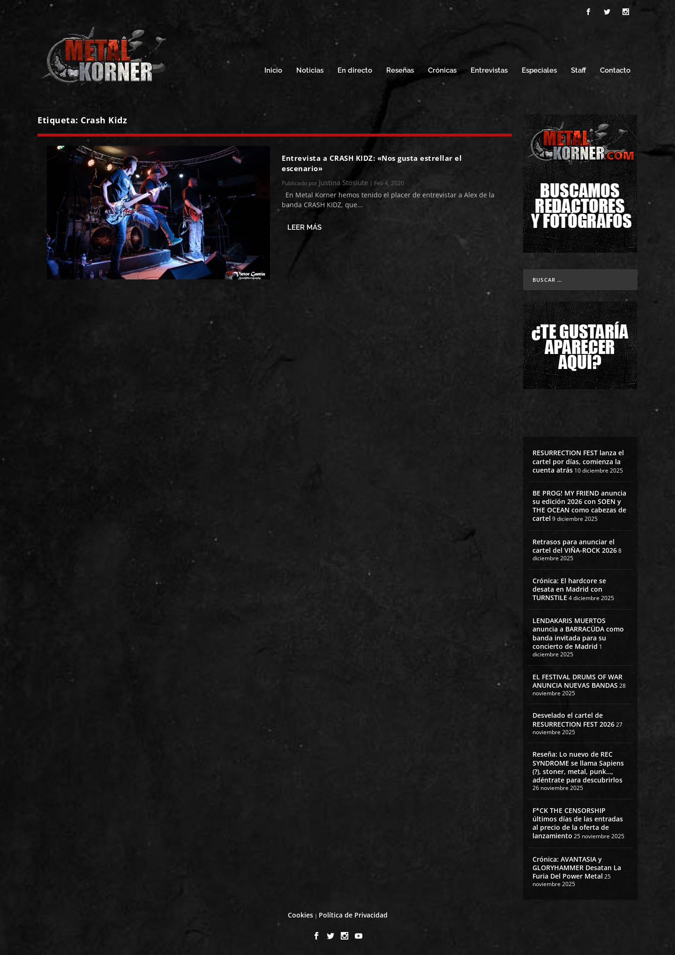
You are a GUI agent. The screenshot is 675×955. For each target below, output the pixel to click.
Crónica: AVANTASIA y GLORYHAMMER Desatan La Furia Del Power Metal (576, 866)
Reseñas (400, 69)
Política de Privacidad (353, 913)
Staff (578, 69)
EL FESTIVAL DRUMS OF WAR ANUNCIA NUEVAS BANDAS (577, 679)
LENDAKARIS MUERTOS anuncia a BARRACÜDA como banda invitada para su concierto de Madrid (578, 632)
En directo (355, 69)
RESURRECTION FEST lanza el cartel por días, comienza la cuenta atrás (578, 460)
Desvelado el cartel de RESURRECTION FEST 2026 (573, 718)
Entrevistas (489, 69)
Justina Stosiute (343, 181)
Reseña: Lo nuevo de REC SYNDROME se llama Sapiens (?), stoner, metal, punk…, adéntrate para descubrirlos (578, 765)
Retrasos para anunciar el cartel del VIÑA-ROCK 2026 (574, 544)
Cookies (300, 913)
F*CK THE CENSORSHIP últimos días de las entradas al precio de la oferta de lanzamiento (577, 822)
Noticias (309, 69)
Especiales (539, 69)
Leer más (304, 226)
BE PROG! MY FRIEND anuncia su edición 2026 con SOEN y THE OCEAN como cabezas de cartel (579, 504)
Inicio (273, 69)
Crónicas (442, 69)
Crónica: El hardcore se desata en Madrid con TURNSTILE (569, 588)
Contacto (615, 69)
